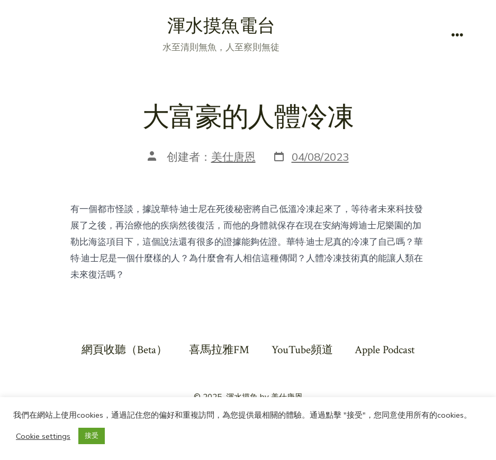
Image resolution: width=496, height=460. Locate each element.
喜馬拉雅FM (219, 350)
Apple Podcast (384, 350)
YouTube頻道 (302, 350)
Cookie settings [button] (43, 436)
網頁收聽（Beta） (124, 350)
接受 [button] (91, 435)
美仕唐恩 (233, 157)
